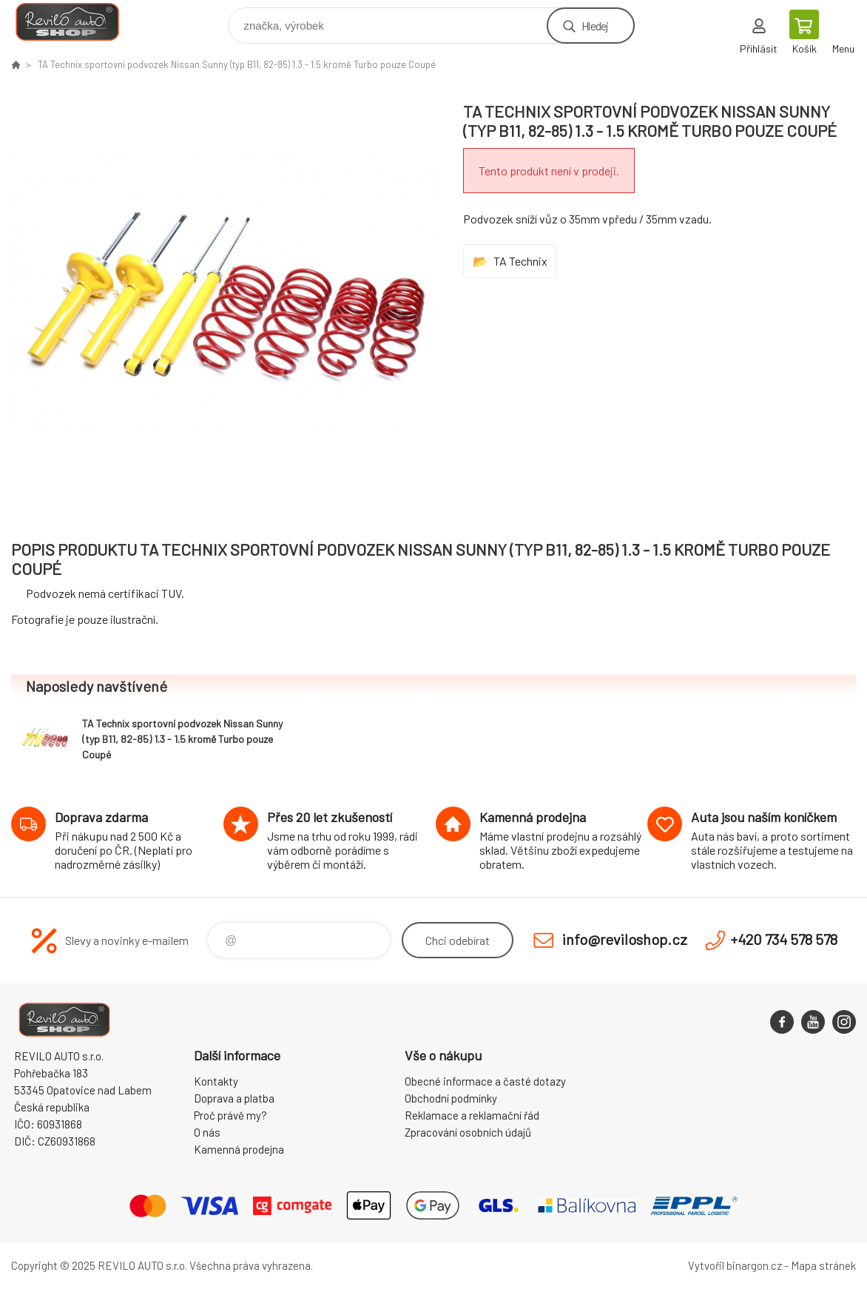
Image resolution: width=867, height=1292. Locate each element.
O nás (207, 1132)
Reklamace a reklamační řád (472, 1115)
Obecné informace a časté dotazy (485, 1081)
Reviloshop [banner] (76, 22)
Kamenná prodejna (239, 1149)
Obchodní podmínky (451, 1098)
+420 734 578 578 (783, 939)
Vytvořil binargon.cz (735, 1265)
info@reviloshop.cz (624, 939)
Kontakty (216, 1081)
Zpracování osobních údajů (468, 1132)
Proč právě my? (230, 1115)
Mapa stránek (823, 1265)
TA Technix (520, 261)
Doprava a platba (234, 1098)
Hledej (594, 25)
